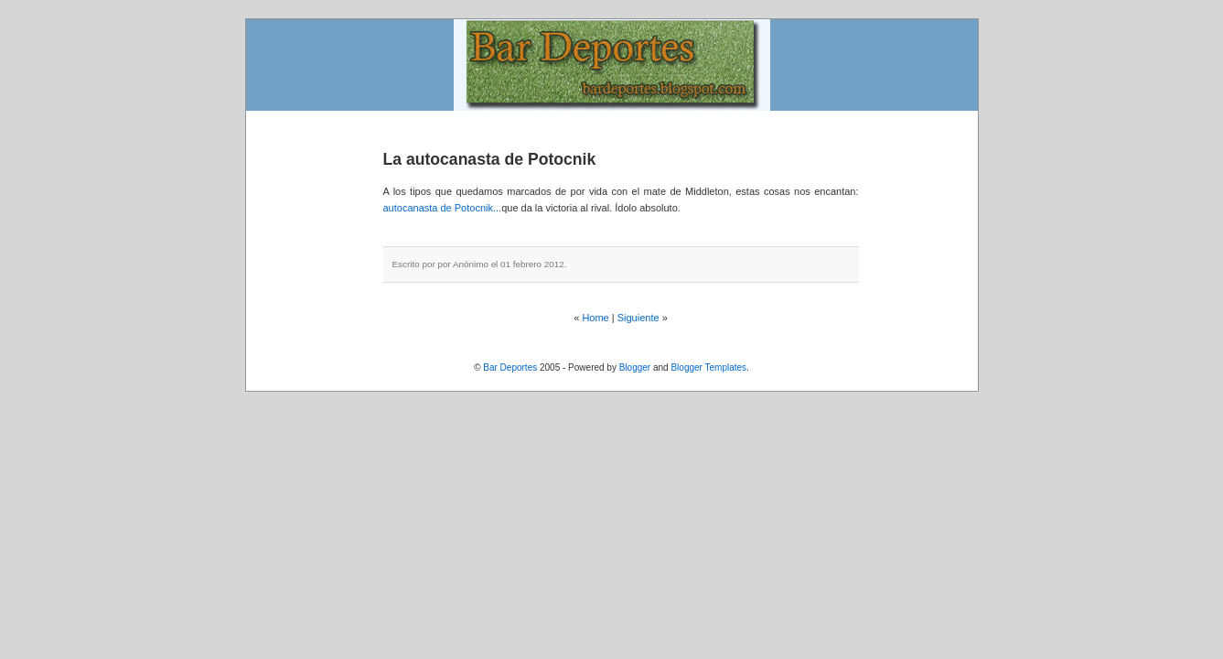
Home (595, 317)
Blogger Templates (708, 367)
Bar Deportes (510, 367)
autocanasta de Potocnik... (442, 207)
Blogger (634, 367)
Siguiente (638, 317)
